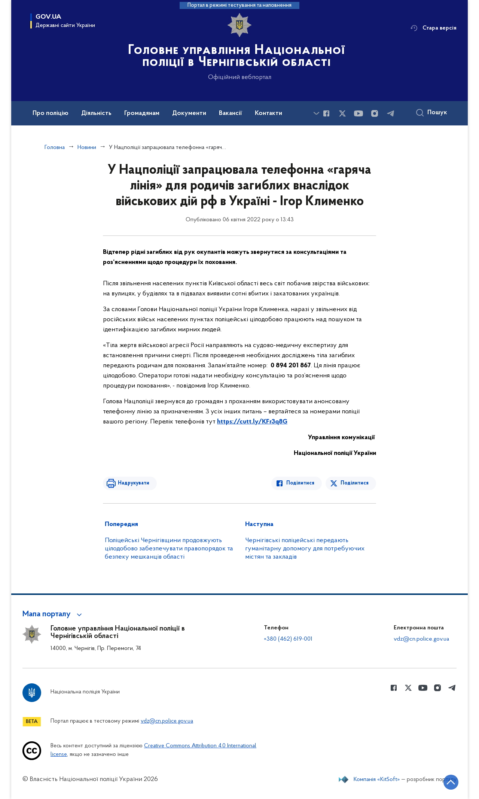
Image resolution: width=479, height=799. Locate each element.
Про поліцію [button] (50, 113)
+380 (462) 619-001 (288, 639)
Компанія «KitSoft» (377, 780)
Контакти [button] (268, 113)
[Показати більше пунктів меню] (316, 113)
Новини (86, 148)
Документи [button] (189, 113)
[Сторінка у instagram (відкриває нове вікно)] (374, 113)
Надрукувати (133, 483)
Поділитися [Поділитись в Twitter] (355, 483)
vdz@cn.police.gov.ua (421, 639)
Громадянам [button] (141, 113)
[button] (53, 614)
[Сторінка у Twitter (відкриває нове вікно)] (342, 113)
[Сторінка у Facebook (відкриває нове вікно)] (326, 113)
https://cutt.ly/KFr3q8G (252, 421)
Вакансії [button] (230, 113)
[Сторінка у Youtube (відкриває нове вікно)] (358, 113)
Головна (55, 148)
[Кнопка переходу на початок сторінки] (450, 782)
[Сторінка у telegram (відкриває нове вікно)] (390, 113)
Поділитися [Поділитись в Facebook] (300, 483)
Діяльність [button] (96, 113)
